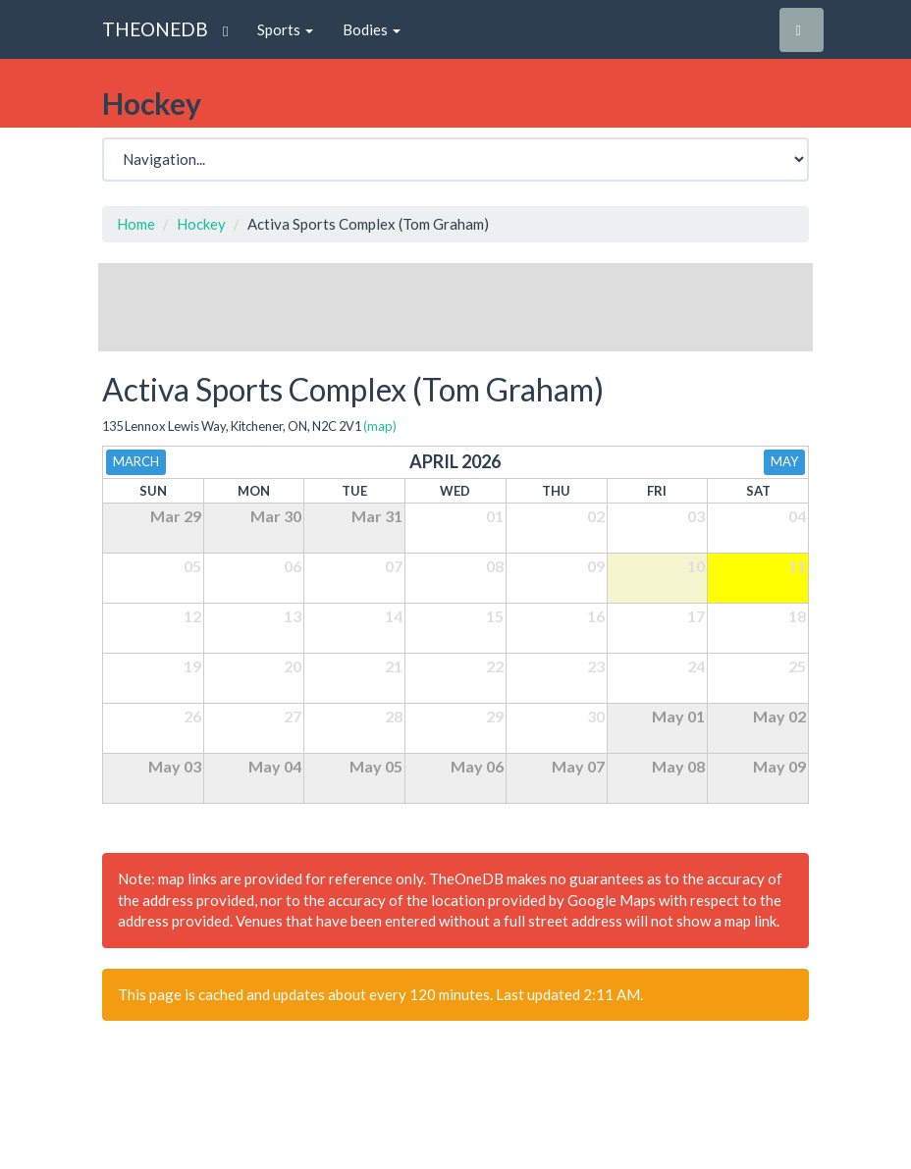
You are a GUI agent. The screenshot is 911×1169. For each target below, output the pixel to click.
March (136, 461)
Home (136, 224)
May (784, 461)
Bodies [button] (372, 29)
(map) (380, 426)
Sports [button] (285, 29)
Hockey (201, 224)
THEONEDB (155, 29)
